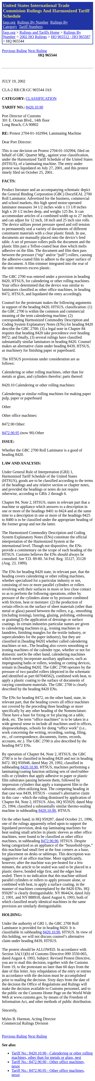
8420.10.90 (34, 107)
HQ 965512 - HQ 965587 (70, 37)
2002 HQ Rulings (33, 37)
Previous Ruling (14, 51)
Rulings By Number (32, 22)
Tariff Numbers (31, 27)
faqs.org (9, 22)
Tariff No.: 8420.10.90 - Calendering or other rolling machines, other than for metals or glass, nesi (52, 1055)
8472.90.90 (49, 841)
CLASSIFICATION (41, 98)
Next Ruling (37, 51)
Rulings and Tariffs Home (40, 32)
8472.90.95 (10, 433)
